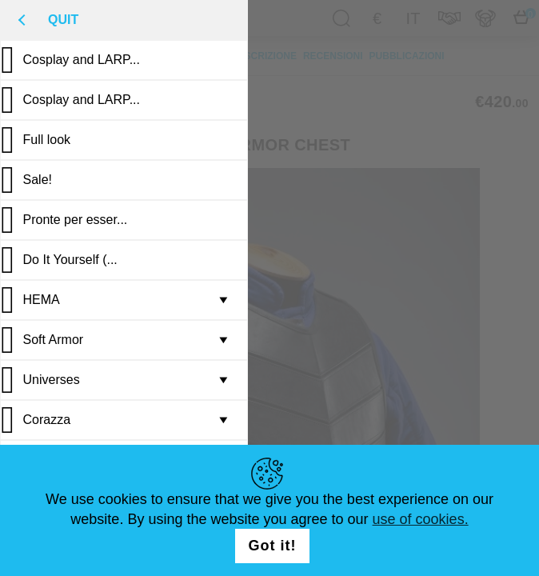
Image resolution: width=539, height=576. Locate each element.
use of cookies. (421, 519)
